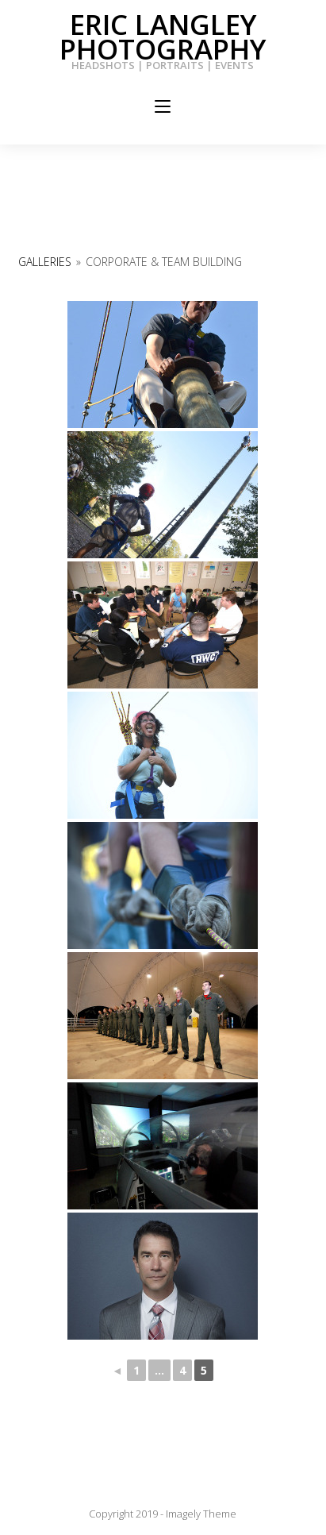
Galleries (44, 261)
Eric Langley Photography (162, 36)
